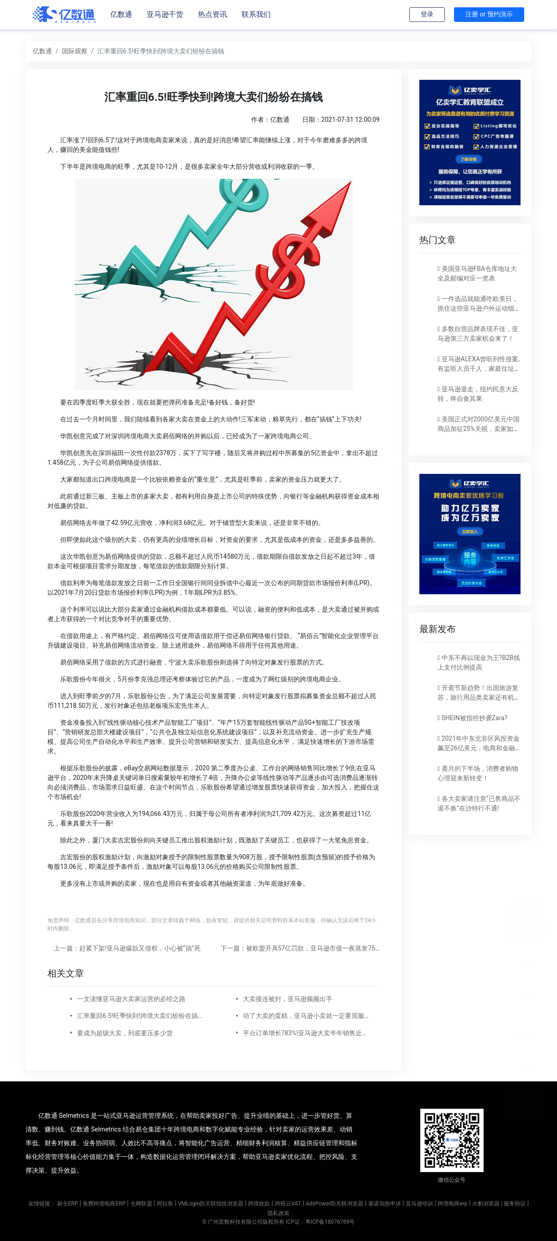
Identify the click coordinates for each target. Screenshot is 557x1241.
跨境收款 (259, 1203)
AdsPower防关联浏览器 (335, 1203)
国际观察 (75, 51)
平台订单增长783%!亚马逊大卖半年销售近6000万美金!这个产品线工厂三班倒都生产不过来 (306, 1033)
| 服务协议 (513, 1203)
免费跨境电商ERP (104, 1203)
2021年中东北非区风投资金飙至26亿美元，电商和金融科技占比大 (479, 748)
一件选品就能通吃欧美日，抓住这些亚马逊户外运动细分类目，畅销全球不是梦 (479, 308)
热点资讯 (212, 14)
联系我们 (256, 14)
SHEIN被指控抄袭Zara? (475, 718)
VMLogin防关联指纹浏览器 (210, 1203)
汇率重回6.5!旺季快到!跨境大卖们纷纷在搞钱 (140, 1015)
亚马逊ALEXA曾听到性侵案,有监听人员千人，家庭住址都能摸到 (479, 368)
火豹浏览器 (486, 1203)
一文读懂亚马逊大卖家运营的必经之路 (131, 998)
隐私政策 (278, 1213)
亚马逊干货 (165, 14)
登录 (427, 14)
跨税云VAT (288, 1203)
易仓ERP (67, 1203)
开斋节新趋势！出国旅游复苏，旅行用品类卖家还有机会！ (478, 697)
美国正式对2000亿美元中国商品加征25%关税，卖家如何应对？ (479, 428)
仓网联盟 (141, 1203)
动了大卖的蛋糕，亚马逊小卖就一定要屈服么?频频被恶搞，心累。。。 (306, 1015)
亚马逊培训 (419, 1203)
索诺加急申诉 (384, 1203)
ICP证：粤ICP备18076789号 (320, 1222)
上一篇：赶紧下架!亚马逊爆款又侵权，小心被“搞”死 (127, 948)
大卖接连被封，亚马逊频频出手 (287, 998)
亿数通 (121, 14)
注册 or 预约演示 (489, 14)
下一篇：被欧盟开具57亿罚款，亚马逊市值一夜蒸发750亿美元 (309, 948)
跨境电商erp (452, 1203)
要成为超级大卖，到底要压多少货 (125, 1033)
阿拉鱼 (165, 1203)
